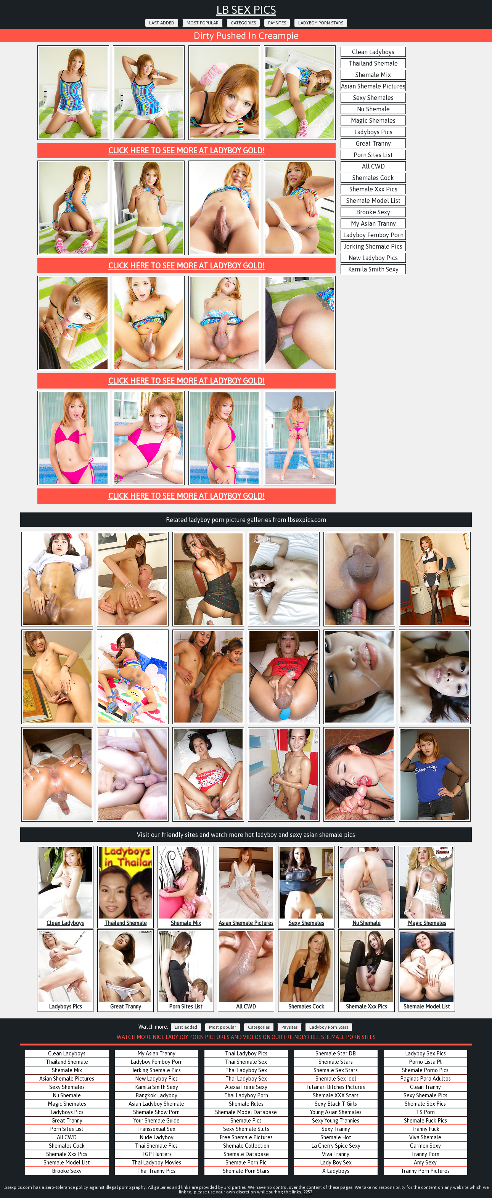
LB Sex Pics (246, 9)
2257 (307, 1192)
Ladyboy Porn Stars (320, 23)
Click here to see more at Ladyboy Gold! (186, 150)
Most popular (203, 23)
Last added (161, 23)
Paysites (277, 23)
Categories (243, 23)
